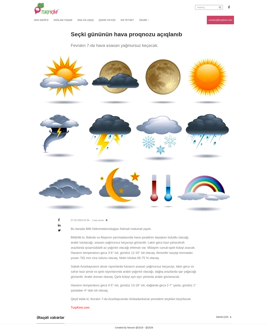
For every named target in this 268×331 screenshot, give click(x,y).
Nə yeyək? (127, 20)
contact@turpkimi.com (220, 20)
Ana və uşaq (85, 20)
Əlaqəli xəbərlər (50, 318)
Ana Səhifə (41, 20)
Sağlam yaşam (62, 20)
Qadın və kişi (107, 20)
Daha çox (223, 317)
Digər (144, 20)
